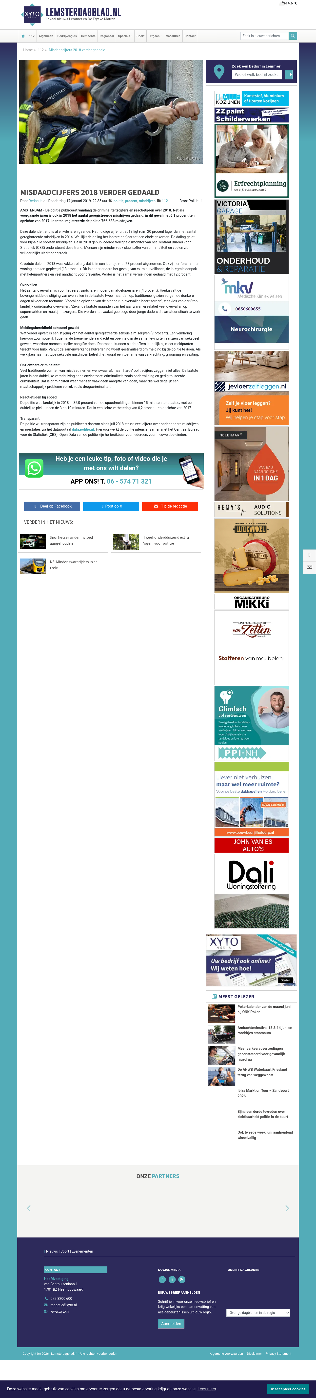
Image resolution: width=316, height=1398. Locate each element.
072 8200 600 (61, 1308)
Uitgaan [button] (154, 36)
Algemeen (46, 36)
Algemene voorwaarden (226, 1363)
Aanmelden (171, 1333)
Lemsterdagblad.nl (83, 12)
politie (118, 201)
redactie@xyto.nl (63, 1315)
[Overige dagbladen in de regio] (258, 1298)
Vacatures (173, 36)
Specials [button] (124, 36)
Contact (190, 36)
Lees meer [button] (207, 1389)
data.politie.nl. (83, 429)
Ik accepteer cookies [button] (288, 1389)
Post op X (111, 506)
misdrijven (147, 201)
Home (28, 50)
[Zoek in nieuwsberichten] (264, 36)
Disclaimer (254, 1363)
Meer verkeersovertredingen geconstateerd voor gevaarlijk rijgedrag (261, 1054)
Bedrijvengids (67, 36)
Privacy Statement (279, 1363)
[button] (23, 1229)
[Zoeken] (293, 36)
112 (32, 36)
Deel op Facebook (52, 506)
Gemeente (88, 36)
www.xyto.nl (59, 1321)
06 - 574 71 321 (129, 481)
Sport (140, 36)
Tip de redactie (170, 506)
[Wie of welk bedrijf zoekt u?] (257, 74)
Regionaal (107, 36)
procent (131, 201)
